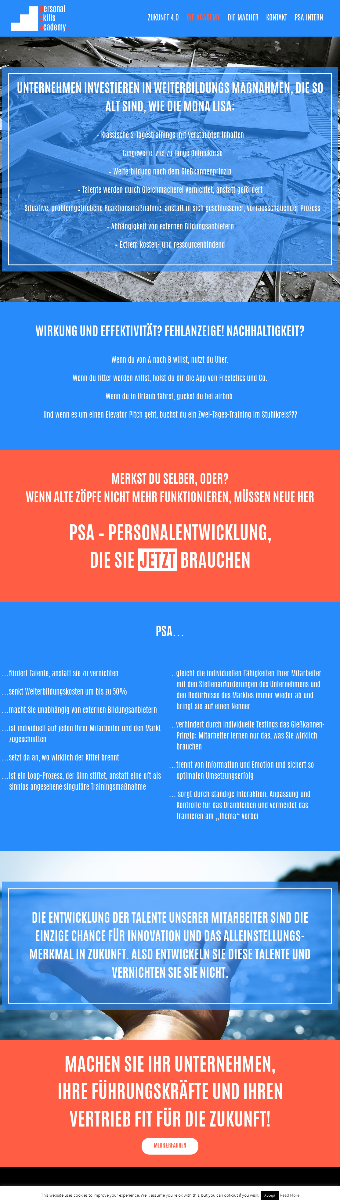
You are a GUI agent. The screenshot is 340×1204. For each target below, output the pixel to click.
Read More (289, 1195)
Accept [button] (269, 1195)
